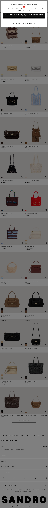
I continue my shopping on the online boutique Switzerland (24, 20)
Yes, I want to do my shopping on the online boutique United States (24, 15)
